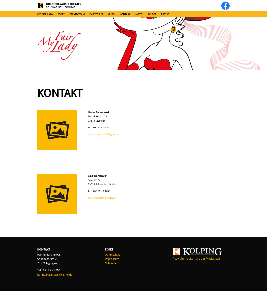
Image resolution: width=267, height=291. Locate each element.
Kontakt (125, 14)
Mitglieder (111, 263)
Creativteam (77, 14)
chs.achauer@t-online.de (102, 197)
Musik (111, 14)
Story (61, 14)
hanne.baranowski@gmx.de (103, 134)
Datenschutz (112, 255)
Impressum (112, 259)
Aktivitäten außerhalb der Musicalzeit (196, 259)
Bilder (152, 14)
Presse (165, 14)
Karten (139, 14)
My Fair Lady (45, 14)
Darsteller (96, 14)
